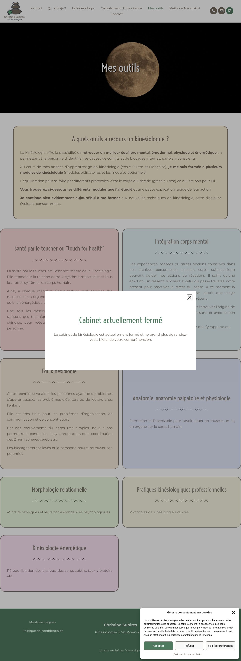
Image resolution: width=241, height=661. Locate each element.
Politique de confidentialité (188, 654)
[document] (120, 330)
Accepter (158, 645)
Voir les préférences (220, 645)
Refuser (189, 645)
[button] (233, 612)
